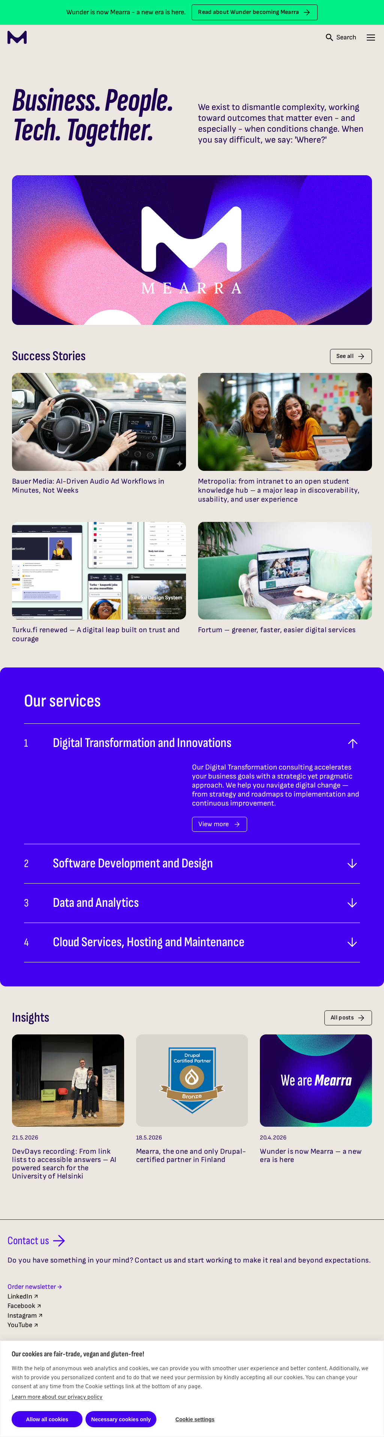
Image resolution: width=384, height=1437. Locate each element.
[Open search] (341, 37)
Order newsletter (35, 1287)
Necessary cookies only (121, 1419)
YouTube (23, 1325)
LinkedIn (23, 1296)
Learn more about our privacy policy (57, 1397)
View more (219, 824)
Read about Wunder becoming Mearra (254, 12)
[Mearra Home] (17, 37)
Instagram (26, 1316)
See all (351, 356)
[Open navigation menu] (370, 37)
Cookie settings (195, 1419)
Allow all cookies (47, 1419)
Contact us (38, 1241)
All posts (348, 1017)
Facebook (25, 1306)
